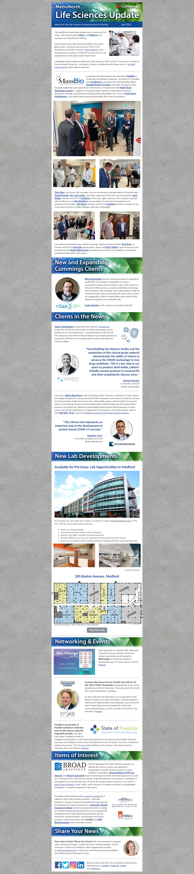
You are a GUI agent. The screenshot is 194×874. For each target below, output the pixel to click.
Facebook (114, 865)
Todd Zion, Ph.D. (66, 413)
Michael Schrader (131, 380)
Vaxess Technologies (64, 326)
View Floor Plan (97, 630)
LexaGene (110, 204)
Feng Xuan (126, 244)
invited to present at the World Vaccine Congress (106, 413)
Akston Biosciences (74, 395)
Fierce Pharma (91, 49)
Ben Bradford (81, 201)
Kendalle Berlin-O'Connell (98, 84)
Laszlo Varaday (92, 305)
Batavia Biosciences (79, 250)
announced (104, 326)
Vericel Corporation (76, 775)
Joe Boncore (96, 82)
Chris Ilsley (60, 192)
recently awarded (92, 796)
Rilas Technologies (93, 279)
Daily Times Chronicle (64, 784)
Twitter (123, 865)
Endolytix (85, 198)
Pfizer (82, 35)
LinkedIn (105, 865)
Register (102, 665)
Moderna (93, 35)
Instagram (95, 868)
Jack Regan (81, 204)
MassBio (131, 76)
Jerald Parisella (62, 195)
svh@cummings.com (66, 850)
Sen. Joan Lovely (77, 195)
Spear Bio (77, 247)
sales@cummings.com (120, 520)
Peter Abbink (111, 247)
